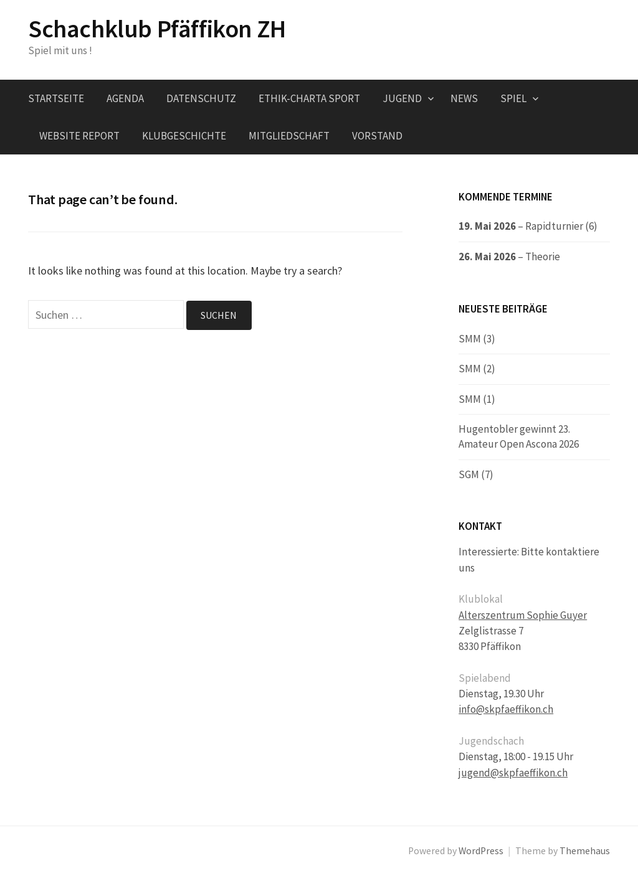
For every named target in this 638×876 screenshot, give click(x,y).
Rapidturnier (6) (561, 226)
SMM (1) (477, 399)
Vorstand (377, 136)
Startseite (56, 98)
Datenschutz (201, 98)
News (464, 98)
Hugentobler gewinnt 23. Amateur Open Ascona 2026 (519, 436)
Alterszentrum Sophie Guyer (523, 615)
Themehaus (584, 851)
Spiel (513, 98)
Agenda (125, 98)
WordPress (481, 851)
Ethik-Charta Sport (309, 98)
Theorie (542, 256)
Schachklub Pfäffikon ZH (157, 28)
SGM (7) (476, 474)
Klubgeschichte (184, 136)
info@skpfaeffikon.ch (506, 709)
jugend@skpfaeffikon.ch (513, 772)
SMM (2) (477, 368)
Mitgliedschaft (289, 136)
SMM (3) (477, 339)
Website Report (79, 136)
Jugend (402, 98)
